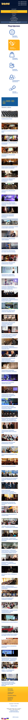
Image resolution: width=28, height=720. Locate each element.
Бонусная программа (10, 689)
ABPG (5, 4)
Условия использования (14, 711)
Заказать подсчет (15, 22)
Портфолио (14, 11)
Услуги (14, 14)
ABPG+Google (15, 717)
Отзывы (13, 17)
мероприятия (15, 36)
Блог (14, 15)
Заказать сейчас (14, 705)
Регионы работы (12, 695)
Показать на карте (14, 710)
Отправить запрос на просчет (10, 699)
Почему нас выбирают (11, 692)
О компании (14, 18)
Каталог (13, 9)
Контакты (14, 20)
